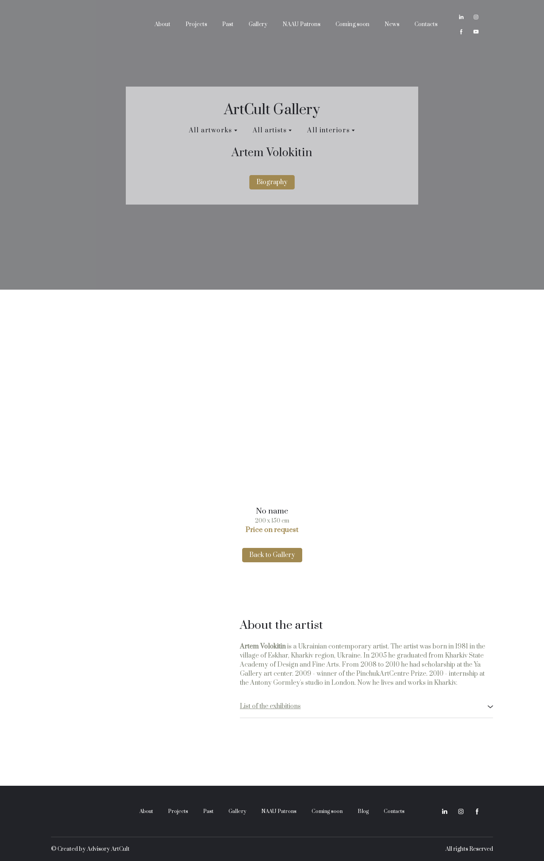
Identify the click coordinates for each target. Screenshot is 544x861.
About (162, 24)
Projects (196, 24)
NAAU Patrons (301, 24)
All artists (270, 130)
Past (227, 24)
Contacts (425, 24)
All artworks (210, 130)
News (392, 24)
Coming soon (352, 24)
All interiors (328, 130)
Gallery (258, 24)
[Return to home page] (93, 24)
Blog (363, 811)
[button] (461, 17)
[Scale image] (272, 405)
